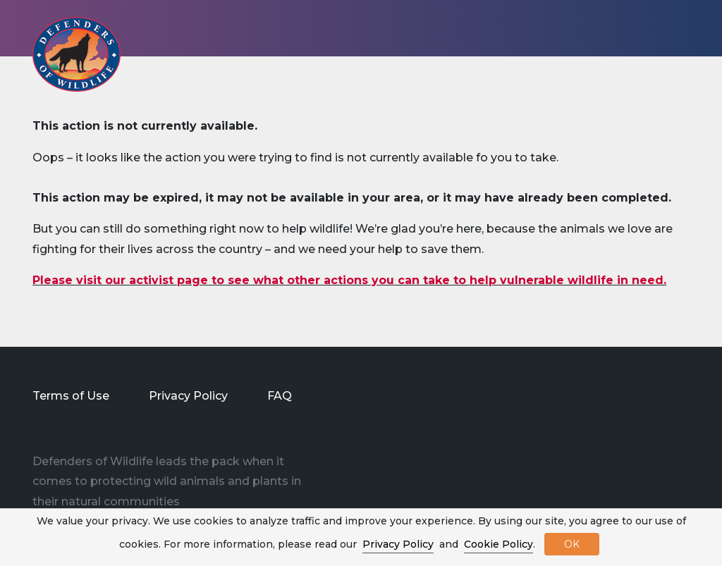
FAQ (279, 395)
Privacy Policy (188, 395)
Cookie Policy (498, 544)
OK (572, 544)
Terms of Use (70, 395)
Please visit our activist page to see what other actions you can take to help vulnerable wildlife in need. (349, 280)
